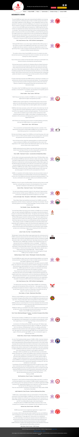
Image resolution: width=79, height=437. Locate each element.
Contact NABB (63, 11)
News (37, 11)
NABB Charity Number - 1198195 (39, 431)
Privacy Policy (54, 429)
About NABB (31, 11)
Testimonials (44, 11)
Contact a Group (53, 11)
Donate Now (53, 7)
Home (24, 11)
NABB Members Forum (62, 7)
